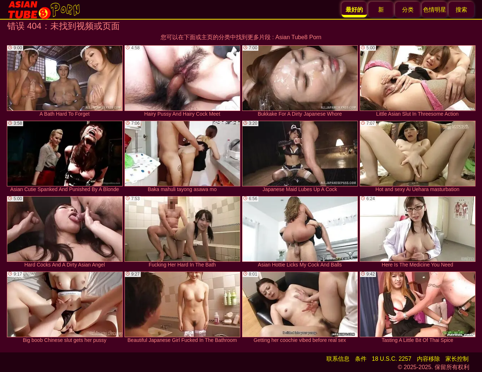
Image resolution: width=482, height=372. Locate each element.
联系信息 (338, 359)
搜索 (461, 10)
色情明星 (434, 10)
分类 (408, 10)
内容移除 (428, 359)
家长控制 (457, 359)
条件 (361, 359)
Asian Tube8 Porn (298, 37)
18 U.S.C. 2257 (391, 359)
